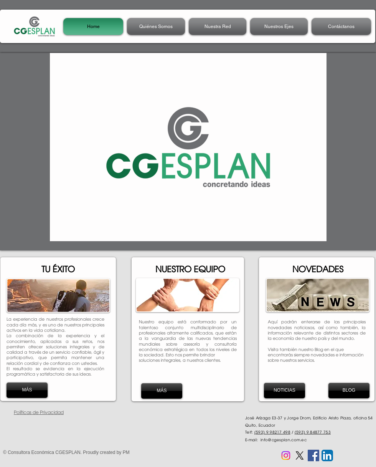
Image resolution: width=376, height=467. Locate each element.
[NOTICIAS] (284, 390)
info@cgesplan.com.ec (284, 439)
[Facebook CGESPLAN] (313, 455)
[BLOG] (348, 390)
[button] (217, 26)
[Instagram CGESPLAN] (286, 455)
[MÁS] (27, 390)
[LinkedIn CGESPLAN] (327, 455)
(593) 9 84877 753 (313, 432)
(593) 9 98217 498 (272, 432)
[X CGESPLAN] (299, 455)
